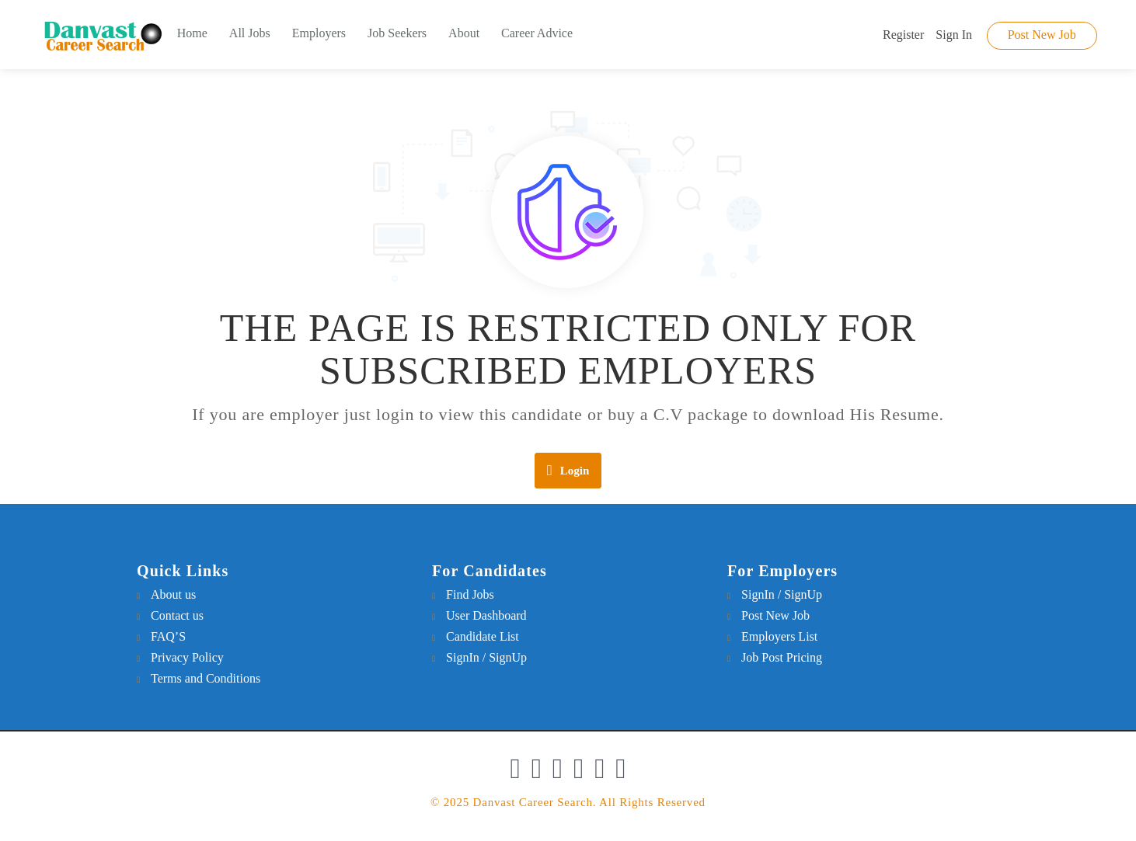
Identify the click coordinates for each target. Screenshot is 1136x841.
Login (568, 470)
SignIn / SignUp (486, 657)
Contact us (177, 615)
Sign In (954, 34)
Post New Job (1042, 34)
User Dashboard (486, 615)
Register (903, 34)
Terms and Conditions (205, 678)
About (463, 33)
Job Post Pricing (781, 657)
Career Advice (537, 33)
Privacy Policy (187, 657)
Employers (319, 33)
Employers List (779, 636)
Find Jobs (470, 594)
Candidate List (482, 636)
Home (192, 33)
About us (173, 594)
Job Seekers (397, 33)
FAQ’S (168, 636)
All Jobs (249, 33)
